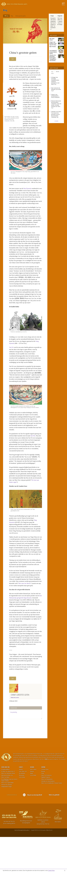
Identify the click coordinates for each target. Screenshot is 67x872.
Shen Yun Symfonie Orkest (8, 808)
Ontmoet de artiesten (6, 819)
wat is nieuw (33, 804)
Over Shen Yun (5, 802)
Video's (21, 802)
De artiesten (22, 808)
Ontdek (43, 802)
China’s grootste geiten (20, 16)
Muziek (43, 806)
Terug (6, 16)
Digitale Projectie (45, 812)
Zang (42, 808)
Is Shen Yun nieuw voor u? (8, 806)
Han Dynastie (28, 194)
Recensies (21, 810)
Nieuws (57, 71)
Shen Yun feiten (5, 812)
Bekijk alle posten (15, 732)
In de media (22, 812)
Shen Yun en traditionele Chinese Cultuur (51, 818)
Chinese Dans (44, 804)
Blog (12, 16)
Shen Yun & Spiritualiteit (7, 817)
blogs (31, 808)
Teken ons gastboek (54, 830)
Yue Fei (11, 363)
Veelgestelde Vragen (6, 821)
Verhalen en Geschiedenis (48, 816)
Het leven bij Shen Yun (7, 810)
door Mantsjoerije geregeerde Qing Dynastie (22, 630)
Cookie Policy (51, 870)
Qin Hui (36, 456)
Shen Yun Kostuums (46, 810)
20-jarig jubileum (5, 804)
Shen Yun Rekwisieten (47, 814)
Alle (52, 71)
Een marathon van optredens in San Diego (59, 21)
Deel (13, 59)
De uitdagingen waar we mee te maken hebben (9, 814)
